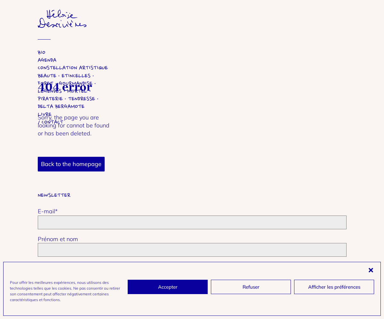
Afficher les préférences (334, 287)
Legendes (50, 91)
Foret (45, 83)
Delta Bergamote (61, 106)
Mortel (77, 91)
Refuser (251, 287)
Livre (45, 114)
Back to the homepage (71, 164)
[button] (371, 270)
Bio (41, 53)
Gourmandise (75, 83)
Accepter (168, 287)
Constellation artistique (73, 68)
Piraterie (50, 99)
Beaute (47, 76)
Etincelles (76, 76)
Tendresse (81, 99)
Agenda (47, 60)
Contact (52, 122)
